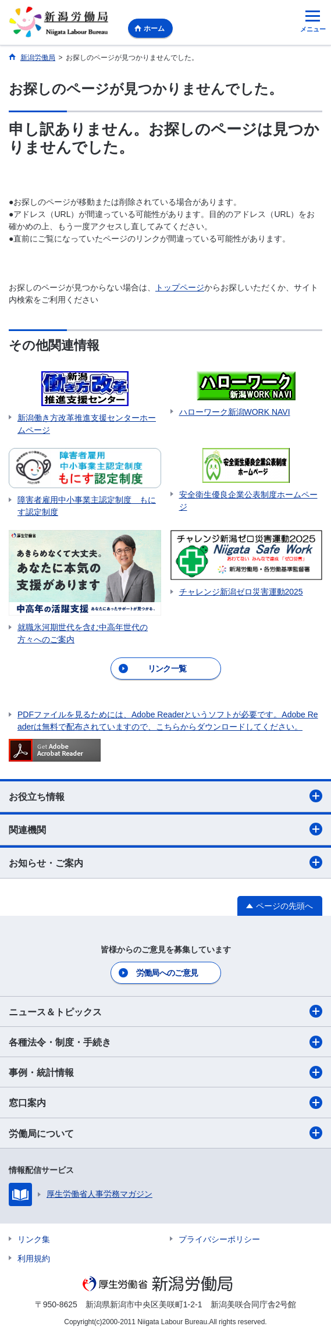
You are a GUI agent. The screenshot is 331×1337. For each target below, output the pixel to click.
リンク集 (33, 1239)
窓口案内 (165, 1102)
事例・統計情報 (165, 1072)
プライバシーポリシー (219, 1239)
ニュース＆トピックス (165, 1011)
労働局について (165, 1132)
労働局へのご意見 (167, 972)
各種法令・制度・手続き (165, 1042)
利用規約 (33, 1258)
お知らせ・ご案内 (165, 862)
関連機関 (165, 829)
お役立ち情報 (165, 796)
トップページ (179, 287)
